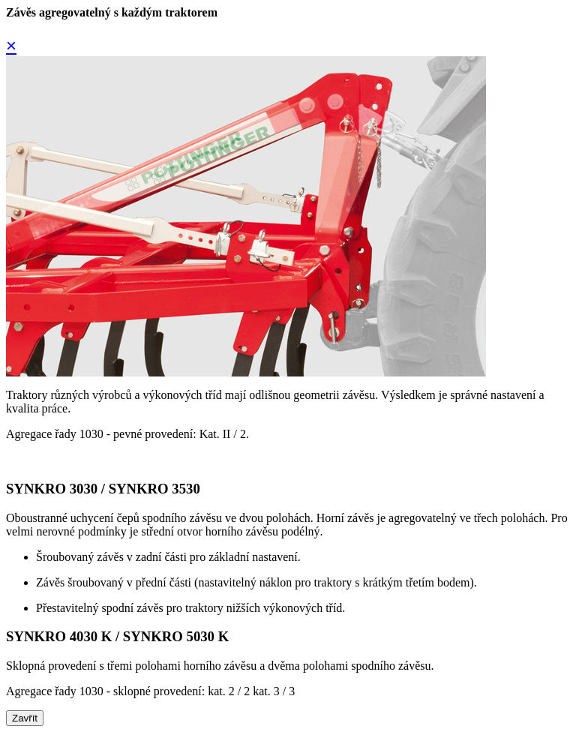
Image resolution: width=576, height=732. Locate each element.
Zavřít (25, 718)
